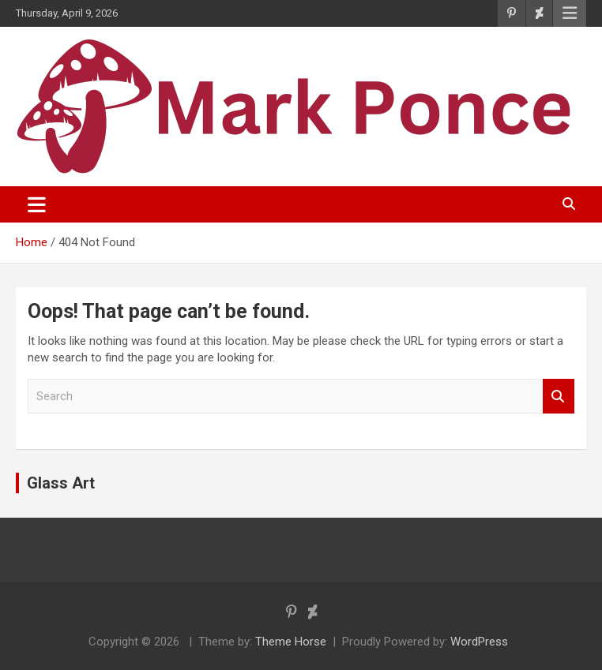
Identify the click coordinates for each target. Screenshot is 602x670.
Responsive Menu (569, 13)
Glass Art (61, 482)
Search (558, 396)
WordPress (479, 641)
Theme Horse (290, 641)
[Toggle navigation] (37, 204)
